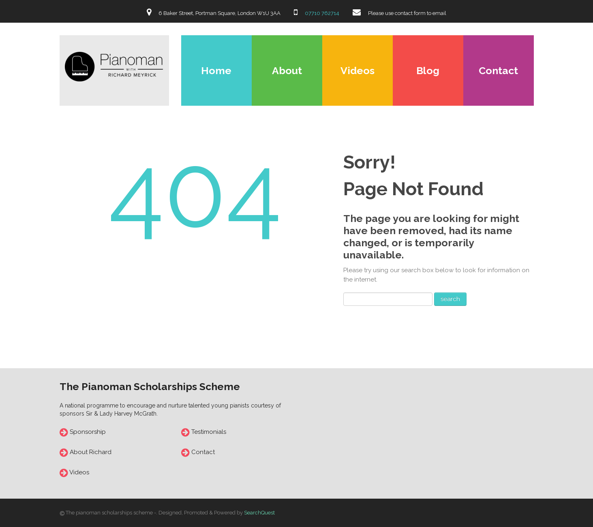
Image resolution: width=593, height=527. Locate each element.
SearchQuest (259, 513)
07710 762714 (321, 13)
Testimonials (208, 431)
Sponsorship (88, 431)
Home (216, 70)
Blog (427, 70)
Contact (498, 70)
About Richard (90, 452)
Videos (357, 70)
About (287, 70)
